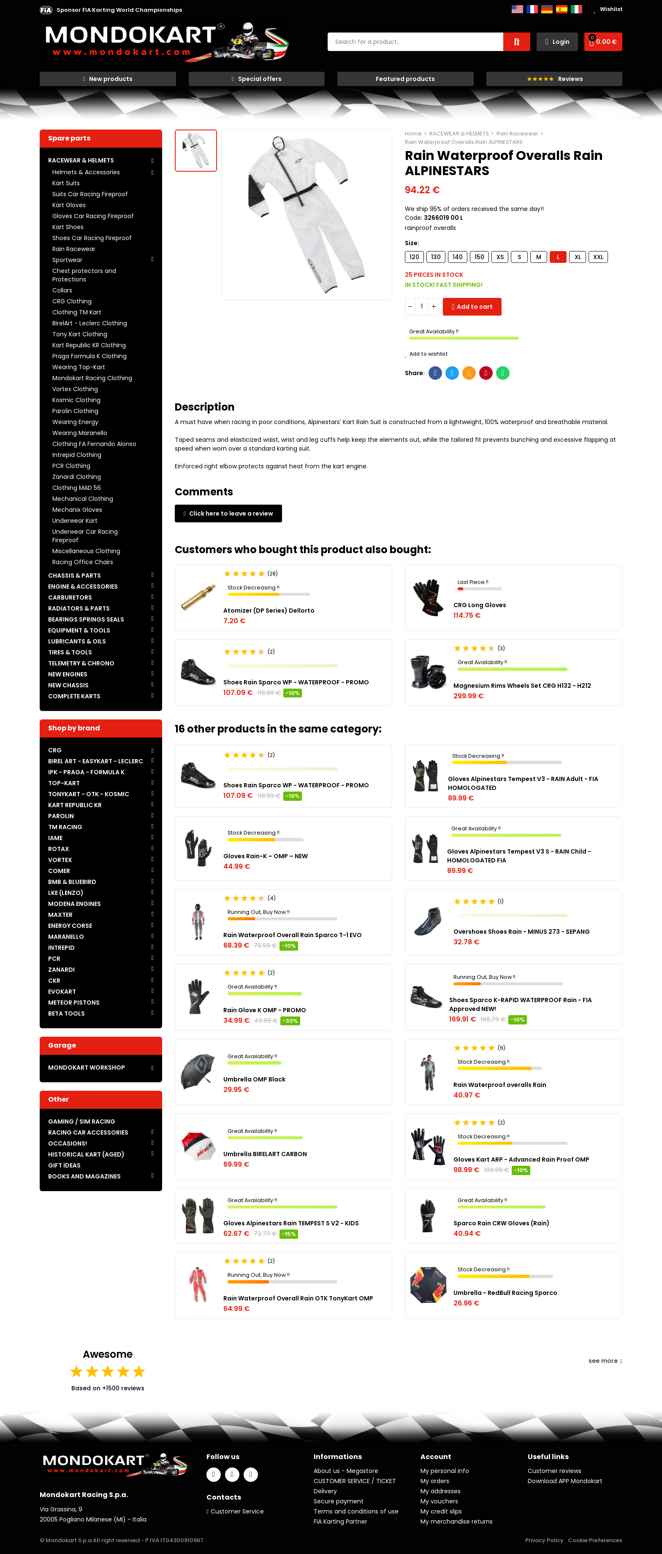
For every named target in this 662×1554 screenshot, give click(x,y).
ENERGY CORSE (70, 926)
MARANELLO (66, 936)
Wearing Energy (75, 422)
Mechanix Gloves (77, 509)
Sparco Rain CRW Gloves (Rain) (501, 1223)
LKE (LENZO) (66, 893)
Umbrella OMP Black (254, 1079)
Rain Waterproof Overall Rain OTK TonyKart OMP (298, 1298)
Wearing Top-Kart (78, 367)
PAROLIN (61, 816)
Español (561, 9)
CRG (55, 750)
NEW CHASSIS (68, 685)
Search (516, 41)
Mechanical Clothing (82, 499)
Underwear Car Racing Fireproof (85, 535)
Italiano (576, 9)
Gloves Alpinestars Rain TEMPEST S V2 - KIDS (291, 1223)
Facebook (435, 373)
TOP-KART (64, 783)
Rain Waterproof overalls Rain (499, 1085)
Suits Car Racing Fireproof (90, 194)
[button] (119, 10)
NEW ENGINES (67, 674)
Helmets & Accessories (86, 172)
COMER (59, 871)
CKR (54, 980)
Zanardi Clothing (76, 477)
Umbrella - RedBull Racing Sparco (505, 1293)
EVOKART (62, 991)
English (517, 9)
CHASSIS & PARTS (74, 575)
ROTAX (58, 849)
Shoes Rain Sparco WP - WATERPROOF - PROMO (296, 682)
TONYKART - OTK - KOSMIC (88, 794)
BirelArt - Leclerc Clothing (89, 323)
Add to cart (475, 307)
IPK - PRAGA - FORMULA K (86, 772)
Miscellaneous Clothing (86, 551)
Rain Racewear (73, 249)
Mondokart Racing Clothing (92, 378)
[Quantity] (422, 307)
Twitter (452, 373)
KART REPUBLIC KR (75, 805)
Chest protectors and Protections (84, 275)
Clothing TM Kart (76, 312)
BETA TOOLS (66, 1013)
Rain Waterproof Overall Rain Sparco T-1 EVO (292, 935)
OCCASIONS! (67, 1143)
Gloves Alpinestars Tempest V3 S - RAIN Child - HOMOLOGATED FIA (519, 856)
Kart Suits (66, 183)
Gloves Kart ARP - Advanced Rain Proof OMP (521, 1159)
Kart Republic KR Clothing (89, 345)
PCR (54, 958)
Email (469, 373)
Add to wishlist (426, 354)
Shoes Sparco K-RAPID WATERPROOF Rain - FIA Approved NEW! (520, 1004)
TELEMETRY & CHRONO (81, 663)
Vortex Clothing (75, 389)
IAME (55, 838)
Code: (413, 218)
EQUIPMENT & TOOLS (79, 630)
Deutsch (547, 9)
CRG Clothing (72, 301)
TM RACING (65, 827)
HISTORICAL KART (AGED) (86, 1154)
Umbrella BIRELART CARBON (265, 1154)
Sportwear (67, 260)
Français (532, 9)
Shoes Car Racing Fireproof (92, 238)
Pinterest (486, 373)
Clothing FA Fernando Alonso (94, 444)
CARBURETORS (70, 597)
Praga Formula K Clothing (89, 356)
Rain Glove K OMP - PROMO (264, 1010)
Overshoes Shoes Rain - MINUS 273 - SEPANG (521, 931)
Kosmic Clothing (76, 400)
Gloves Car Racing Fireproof (93, 216)
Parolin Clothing (75, 411)
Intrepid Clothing (76, 455)
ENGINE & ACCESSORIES (83, 586)
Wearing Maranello (79, 433)
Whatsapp (503, 373)
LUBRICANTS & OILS (77, 641)
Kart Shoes (68, 227)
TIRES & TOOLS (70, 652)
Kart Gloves (69, 205)
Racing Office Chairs (82, 562)
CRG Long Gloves (479, 605)
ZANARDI (61, 969)
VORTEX (60, 860)
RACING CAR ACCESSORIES (88, 1132)
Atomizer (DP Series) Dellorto (269, 610)
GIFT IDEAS (64, 1165)
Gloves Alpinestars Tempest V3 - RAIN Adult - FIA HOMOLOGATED (523, 783)
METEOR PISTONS (74, 1002)
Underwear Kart (75, 520)
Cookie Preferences (595, 1540)
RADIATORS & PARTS (79, 608)
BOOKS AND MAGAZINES (84, 1176)
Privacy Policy (544, 1540)
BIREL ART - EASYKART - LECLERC (95, 761)
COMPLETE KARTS (74, 696)
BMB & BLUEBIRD (72, 882)
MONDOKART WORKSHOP (86, 1067)
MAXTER (60, 915)
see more (605, 1361)
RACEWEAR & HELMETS (81, 160)
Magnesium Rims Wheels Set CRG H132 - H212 (522, 685)
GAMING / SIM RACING (81, 1121)
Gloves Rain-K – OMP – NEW (265, 856)
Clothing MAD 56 (76, 488)
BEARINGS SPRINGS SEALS (86, 619)
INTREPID (61, 947)
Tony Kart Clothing (79, 334)
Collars (62, 290)
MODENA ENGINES (74, 904)
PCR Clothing (71, 466)
